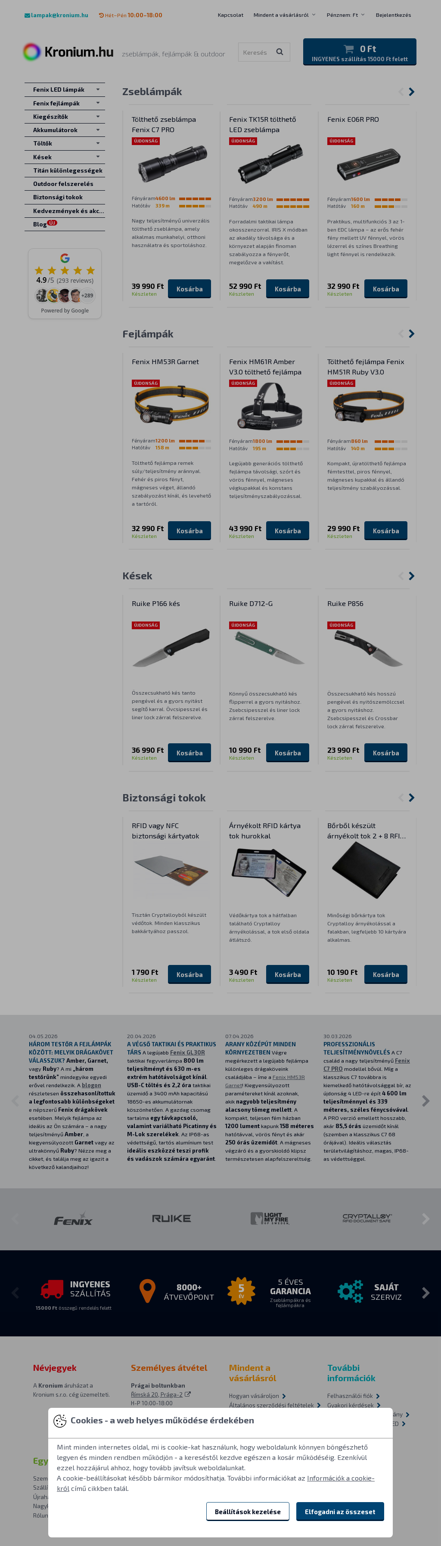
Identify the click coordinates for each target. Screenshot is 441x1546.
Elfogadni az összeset (340, 1511)
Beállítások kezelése (248, 1511)
